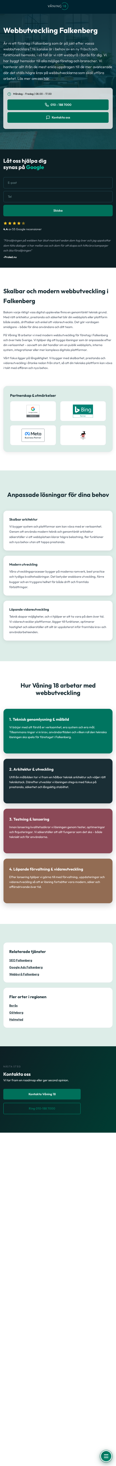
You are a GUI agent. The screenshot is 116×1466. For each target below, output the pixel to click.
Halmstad (16, 1019)
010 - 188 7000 (58, 105)
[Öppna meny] (106, 1456)
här (46, 78)
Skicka (58, 210)
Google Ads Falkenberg (26, 967)
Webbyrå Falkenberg (24, 974)
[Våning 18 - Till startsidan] (58, 7)
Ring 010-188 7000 (42, 1108)
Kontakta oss (58, 117)
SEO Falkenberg (20, 960)
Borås (13, 1005)
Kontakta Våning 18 (42, 1094)
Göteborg (16, 1012)
